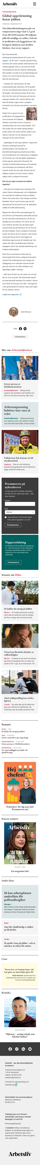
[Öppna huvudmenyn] (34, 4)
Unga (3, 735)
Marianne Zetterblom (13, 1100)
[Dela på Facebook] (20, 328)
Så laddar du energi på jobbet (13, 731)
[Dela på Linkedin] (25, 328)
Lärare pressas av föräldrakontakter (16, 744)
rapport (6, 60)
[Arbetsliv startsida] (20, 1154)
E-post (8, 501)
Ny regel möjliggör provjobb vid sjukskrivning (14, 751)
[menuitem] (11, 4)
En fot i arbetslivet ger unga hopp (15, 737)
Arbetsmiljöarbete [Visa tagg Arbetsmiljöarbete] (20, 337)
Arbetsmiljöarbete (9, 12)
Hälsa (18, 575)
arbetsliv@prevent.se (13, 1078)
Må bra (4, 729)
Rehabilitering (7, 748)
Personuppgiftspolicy (13, 1124)
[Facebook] (10, 1049)
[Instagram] (16, 1049)
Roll (6, 509)
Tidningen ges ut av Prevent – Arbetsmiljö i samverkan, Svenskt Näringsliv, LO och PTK (18, 1116)
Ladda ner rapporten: (12, 294)
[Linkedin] (23, 1049)
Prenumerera (13, 525)
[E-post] (30, 1049)
